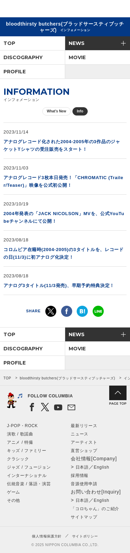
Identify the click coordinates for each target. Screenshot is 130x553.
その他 (13, 500)
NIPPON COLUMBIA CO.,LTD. (38, 9)
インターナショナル (26, 475)
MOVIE (77, 57)
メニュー (119, 9)
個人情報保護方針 (47, 536)
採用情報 (79, 475)
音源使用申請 (84, 483)
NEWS (77, 43)
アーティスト (84, 442)
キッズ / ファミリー (26, 450)
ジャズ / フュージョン (29, 467)
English (101, 467)
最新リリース (84, 425)
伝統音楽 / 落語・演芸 (29, 483)
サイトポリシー (85, 536)
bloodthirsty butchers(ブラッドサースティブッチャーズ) (67, 378)
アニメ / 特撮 (20, 442)
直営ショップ (84, 450)
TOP (9, 43)
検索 (101, 9)
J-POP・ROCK (22, 425)
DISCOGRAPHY (23, 57)
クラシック (18, 459)
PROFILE (14, 71)
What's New (56, 111)
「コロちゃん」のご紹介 (95, 508)
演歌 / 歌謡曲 (20, 434)
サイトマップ (84, 517)
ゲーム (13, 492)
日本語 (82, 467)
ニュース (79, 434)
